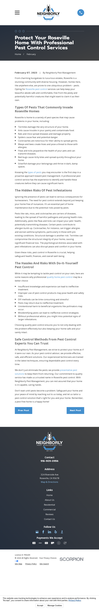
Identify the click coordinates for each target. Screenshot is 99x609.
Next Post (75, 453)
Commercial (49, 552)
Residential (49, 547)
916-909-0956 (49, 504)
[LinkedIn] (49, 575)
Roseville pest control (36, 132)
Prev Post (23, 453)
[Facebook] (43, 575)
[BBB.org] (61, 575)
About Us (49, 543)
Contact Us (49, 562)
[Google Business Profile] (37, 575)
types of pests (35, 215)
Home (49, 538)
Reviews (49, 557)
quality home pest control (60, 320)
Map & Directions (49, 524)
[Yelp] (55, 575)
